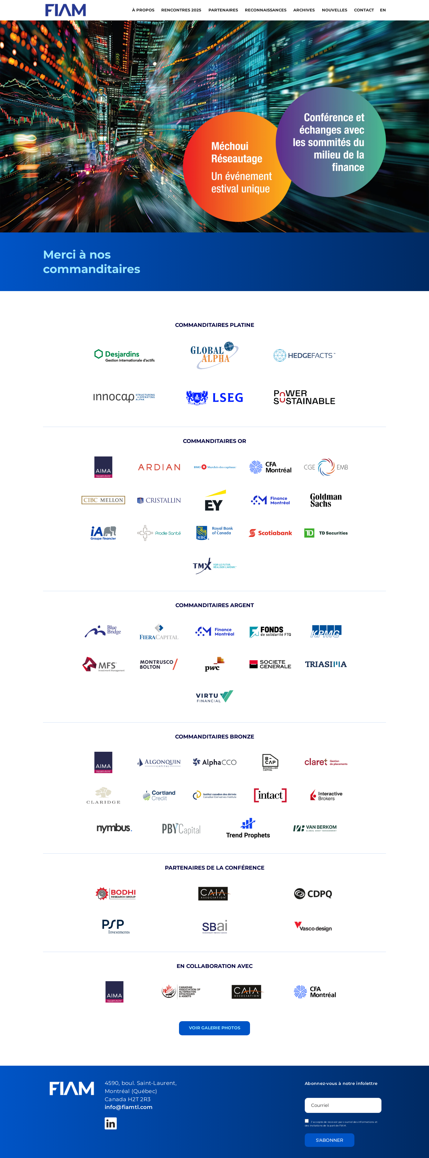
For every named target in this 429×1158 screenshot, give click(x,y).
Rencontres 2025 (181, 10)
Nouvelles (335, 10)
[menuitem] (382, 10)
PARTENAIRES (223, 10)
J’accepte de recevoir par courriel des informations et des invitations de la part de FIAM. (341, 1123)
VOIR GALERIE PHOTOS (214, 1028)
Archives (304, 10)
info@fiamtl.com (129, 1107)
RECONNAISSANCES (266, 10)
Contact (364, 10)
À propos (144, 10)
